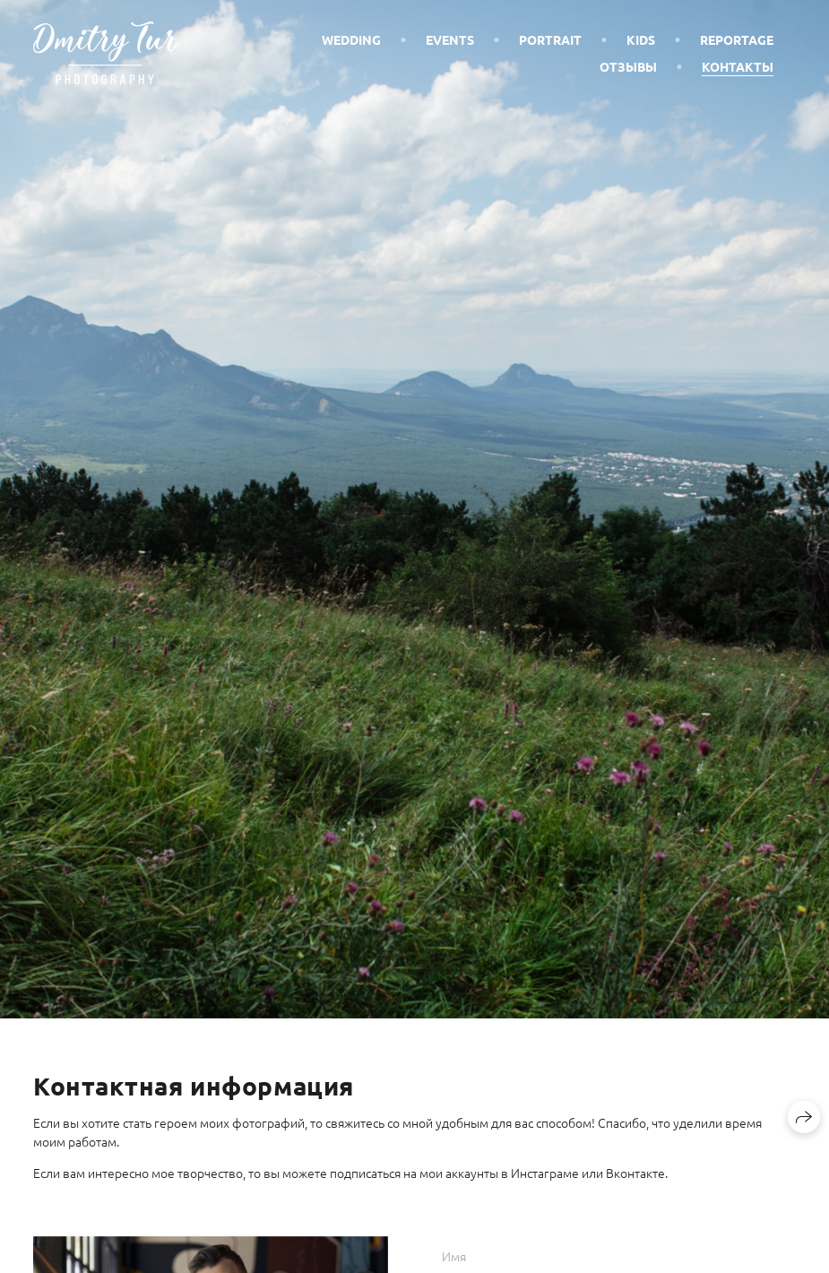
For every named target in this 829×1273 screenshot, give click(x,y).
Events (450, 39)
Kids (640, 39)
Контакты (737, 66)
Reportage (736, 39)
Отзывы (628, 66)
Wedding (351, 39)
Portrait (550, 39)
